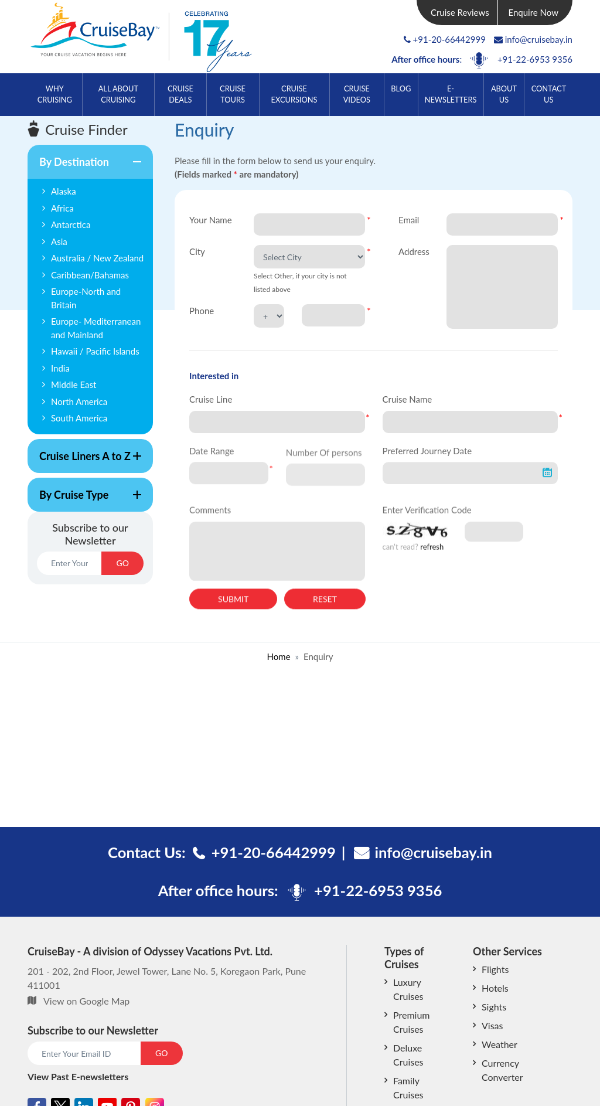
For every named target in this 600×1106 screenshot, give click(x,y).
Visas (492, 1025)
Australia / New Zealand (97, 258)
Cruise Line (210, 399)
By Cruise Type (84, 500)
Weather (499, 1044)
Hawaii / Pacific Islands (95, 351)
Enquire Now (534, 12)
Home (279, 656)
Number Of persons (324, 465)
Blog (401, 88)
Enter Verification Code (427, 518)
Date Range (211, 457)
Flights (495, 969)
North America (79, 401)
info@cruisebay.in (533, 39)
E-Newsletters (451, 94)
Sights (494, 1006)
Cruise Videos (356, 94)
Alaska (63, 191)
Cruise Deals (180, 94)
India (60, 368)
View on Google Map (86, 1000)
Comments (210, 518)
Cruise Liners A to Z (84, 461)
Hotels (495, 987)
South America (79, 418)
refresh (432, 555)
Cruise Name (407, 399)
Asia (59, 241)
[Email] (69, 563)
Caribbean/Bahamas (90, 275)
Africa (62, 208)
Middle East (73, 384)
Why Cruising (55, 94)
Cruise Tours (233, 94)
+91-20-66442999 (449, 39)
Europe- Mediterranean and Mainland (96, 328)
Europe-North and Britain (86, 298)
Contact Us (549, 94)
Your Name (210, 220)
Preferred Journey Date (427, 457)
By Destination (84, 167)
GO (122, 563)
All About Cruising (118, 94)
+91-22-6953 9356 (534, 59)
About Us (504, 94)
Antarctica (70, 224)
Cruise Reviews (460, 12)
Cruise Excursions (294, 94)
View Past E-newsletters (78, 1076)
